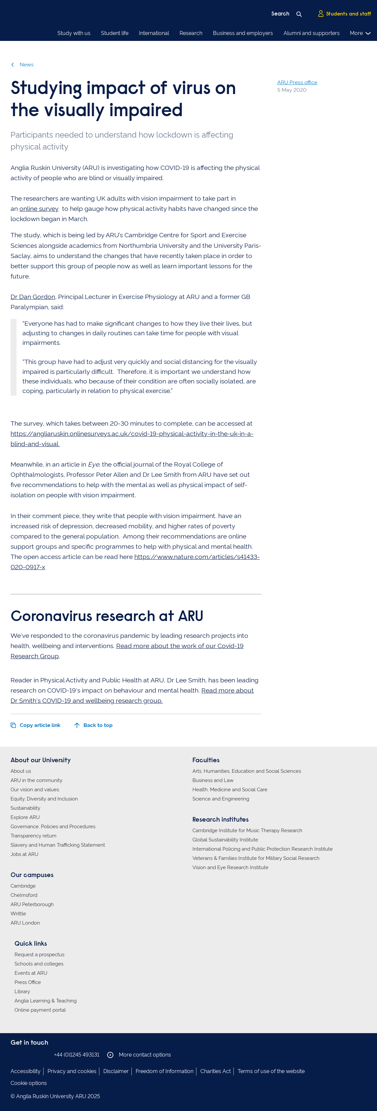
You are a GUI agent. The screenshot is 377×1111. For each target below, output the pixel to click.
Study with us (73, 33)
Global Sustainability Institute (225, 840)
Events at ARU (31, 973)
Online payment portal (40, 1010)
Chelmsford (24, 895)
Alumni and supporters (312, 33)
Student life (114, 33)
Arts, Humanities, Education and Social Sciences (246, 771)
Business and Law (212, 780)
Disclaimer (116, 1071)
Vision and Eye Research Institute (230, 867)
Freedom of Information (164, 1071)
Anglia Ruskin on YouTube (44, 1054)
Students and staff (344, 13)
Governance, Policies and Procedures (53, 827)
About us (21, 771)
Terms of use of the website (271, 1071)
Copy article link (35, 725)
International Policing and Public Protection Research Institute (262, 849)
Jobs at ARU (24, 854)
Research (191, 33)
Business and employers (243, 33)
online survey (39, 208)
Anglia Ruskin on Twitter (34, 1054)
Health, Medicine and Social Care (229, 790)
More (360, 33)
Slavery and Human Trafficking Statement (58, 845)
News (22, 64)
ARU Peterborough (32, 904)
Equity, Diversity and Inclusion (44, 799)
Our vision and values (35, 790)
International (154, 33)
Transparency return (33, 836)
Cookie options (29, 1083)
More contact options (139, 1055)
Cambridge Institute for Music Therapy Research (247, 830)
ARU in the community (36, 780)
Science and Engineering (220, 799)
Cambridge (23, 886)
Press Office (28, 982)
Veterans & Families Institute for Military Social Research (256, 858)
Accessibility (26, 1071)
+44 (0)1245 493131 (76, 1055)
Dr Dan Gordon (33, 297)
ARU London (25, 923)
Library (22, 992)
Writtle (18, 914)
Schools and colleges (39, 964)
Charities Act (215, 1071)
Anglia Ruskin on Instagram (24, 1054)
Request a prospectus (39, 955)
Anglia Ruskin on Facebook (15, 1054)
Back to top (93, 725)
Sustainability (25, 808)
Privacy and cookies (72, 1071)
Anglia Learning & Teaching (46, 1001)
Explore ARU (25, 817)
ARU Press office (297, 82)
